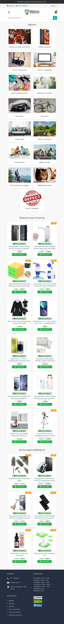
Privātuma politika (15, 612)
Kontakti (10, 6)
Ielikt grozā (19, 254)
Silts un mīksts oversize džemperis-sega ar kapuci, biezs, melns (19, 322)
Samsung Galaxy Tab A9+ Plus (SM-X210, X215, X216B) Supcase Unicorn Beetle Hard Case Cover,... (44, 480)
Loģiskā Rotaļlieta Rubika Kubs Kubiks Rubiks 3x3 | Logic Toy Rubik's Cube (19, 285)
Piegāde (11, 601)
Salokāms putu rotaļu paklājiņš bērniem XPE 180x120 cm (19, 435)
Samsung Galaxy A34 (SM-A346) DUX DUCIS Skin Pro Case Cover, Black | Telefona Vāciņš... (44, 517)
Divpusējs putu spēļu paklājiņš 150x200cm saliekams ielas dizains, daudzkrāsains (45, 360)
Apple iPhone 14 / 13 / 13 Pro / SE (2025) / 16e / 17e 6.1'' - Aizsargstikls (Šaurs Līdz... (44, 323)
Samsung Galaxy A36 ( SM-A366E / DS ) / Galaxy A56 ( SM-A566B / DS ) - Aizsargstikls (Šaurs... (19, 397)
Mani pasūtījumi (21, 6)
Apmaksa (12, 603)
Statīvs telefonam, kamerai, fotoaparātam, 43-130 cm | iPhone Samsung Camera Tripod (45, 435)
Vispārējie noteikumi (15, 615)
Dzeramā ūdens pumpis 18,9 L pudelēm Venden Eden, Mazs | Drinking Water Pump (44, 285)
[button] (54, 6)
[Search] (55, 18)
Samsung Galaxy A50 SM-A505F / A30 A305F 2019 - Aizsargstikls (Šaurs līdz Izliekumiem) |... (19, 517)
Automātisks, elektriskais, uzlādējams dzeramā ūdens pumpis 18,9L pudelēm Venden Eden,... (45, 248)
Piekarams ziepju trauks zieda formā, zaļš (44, 554)
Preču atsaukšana (14, 609)
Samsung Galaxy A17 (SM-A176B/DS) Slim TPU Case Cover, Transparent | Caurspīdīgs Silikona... (19, 248)
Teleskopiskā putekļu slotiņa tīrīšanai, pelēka (19, 479)
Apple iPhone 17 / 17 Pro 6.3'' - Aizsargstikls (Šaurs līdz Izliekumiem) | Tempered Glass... (19, 360)
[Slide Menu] (9, 12)
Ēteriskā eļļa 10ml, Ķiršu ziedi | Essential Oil (19, 554)
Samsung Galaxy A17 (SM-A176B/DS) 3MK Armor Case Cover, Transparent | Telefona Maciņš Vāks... (45, 397)
